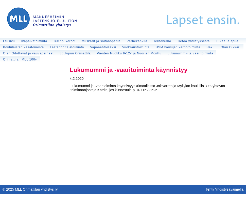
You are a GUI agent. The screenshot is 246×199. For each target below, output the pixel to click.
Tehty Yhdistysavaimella (224, 189)
